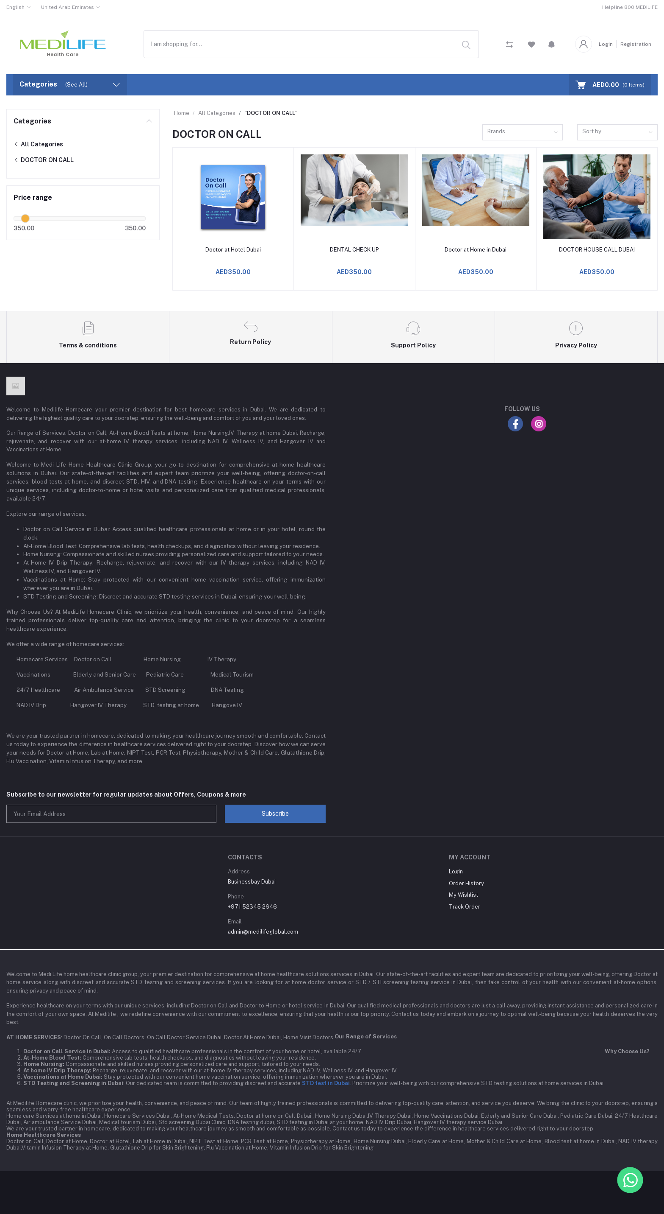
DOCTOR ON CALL (44, 160)
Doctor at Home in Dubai (475, 249)
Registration (635, 44)
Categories (32, 121)
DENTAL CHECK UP (354, 249)
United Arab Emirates (67, 7)
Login (606, 44)
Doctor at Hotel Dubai (233, 249)
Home (181, 113)
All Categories (38, 144)
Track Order (464, 907)
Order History (466, 883)
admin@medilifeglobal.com (263, 932)
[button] (551, 44)
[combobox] (311, 44)
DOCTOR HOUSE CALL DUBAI (597, 249)
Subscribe (275, 813)
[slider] (25, 218)
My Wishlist (463, 895)
